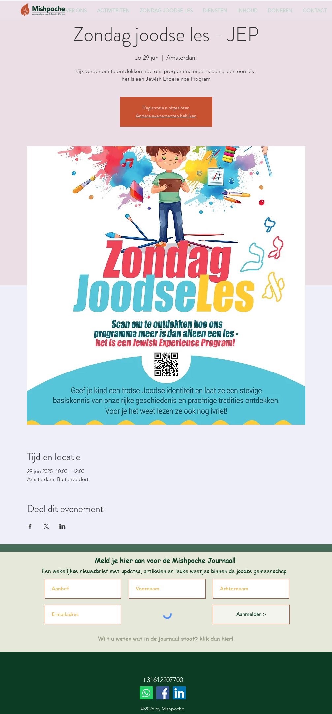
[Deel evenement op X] (46, 526)
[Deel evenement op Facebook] (30, 526)
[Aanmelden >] (251, 614)
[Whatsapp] (146, 692)
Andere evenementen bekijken (166, 115)
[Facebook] (162, 692)
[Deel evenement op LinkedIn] (62, 526)
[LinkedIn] (179, 692)
